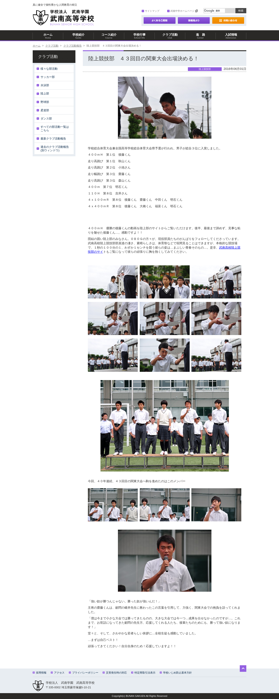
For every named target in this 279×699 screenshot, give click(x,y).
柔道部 (45, 110)
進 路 (200, 36)
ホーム (48, 36)
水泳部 (45, 85)
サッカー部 (48, 77)
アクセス (58, 672)
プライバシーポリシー (83, 672)
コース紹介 (109, 36)
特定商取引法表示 (143, 672)
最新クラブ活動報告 (53, 138)
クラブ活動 (170, 36)
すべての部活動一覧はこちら (55, 128)
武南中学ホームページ (180, 11)
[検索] (214, 10)
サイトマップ (150, 11)
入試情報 (231, 36)
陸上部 (45, 93)
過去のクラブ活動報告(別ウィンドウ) (55, 148)
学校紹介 (78, 36)
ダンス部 (46, 118)
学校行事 (139, 36)
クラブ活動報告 (72, 45)
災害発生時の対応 (115, 672)
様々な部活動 (49, 68)
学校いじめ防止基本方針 (176, 672)
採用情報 (39, 672)
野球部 (45, 102)
